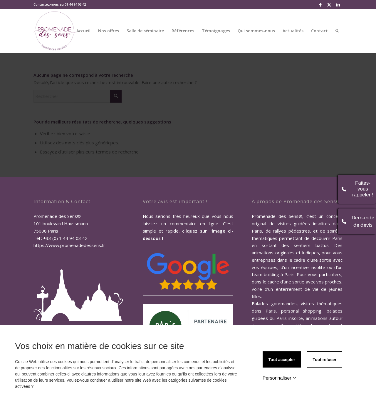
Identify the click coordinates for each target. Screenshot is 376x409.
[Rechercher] (337, 31)
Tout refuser (325, 359)
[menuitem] (83, 31)
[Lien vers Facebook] (320, 4)
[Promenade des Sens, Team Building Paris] (55, 31)
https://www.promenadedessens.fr (69, 245)
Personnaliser (279, 377)
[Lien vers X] (329, 4)
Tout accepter (281, 359)
